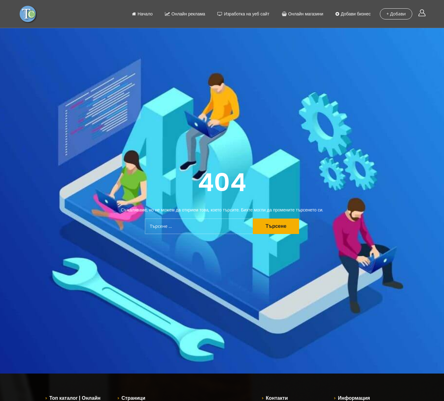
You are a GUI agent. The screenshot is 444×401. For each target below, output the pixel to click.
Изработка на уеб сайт (243, 14)
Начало (142, 14)
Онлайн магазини (302, 14)
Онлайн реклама (185, 14)
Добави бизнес (353, 14)
